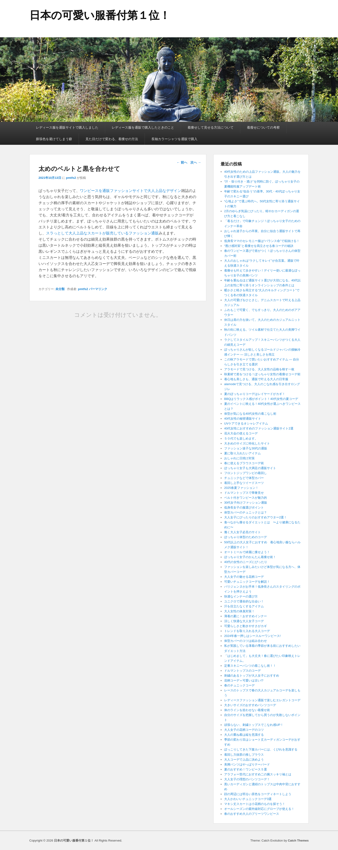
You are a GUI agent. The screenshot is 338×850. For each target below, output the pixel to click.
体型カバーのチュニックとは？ (245, 512)
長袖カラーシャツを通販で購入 (174, 139)
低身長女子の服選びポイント (244, 507)
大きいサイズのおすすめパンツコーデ (250, 705)
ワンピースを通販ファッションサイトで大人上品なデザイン (130, 191)
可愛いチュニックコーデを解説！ (247, 581)
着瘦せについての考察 (263, 127)
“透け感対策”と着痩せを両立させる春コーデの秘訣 (258, 246)
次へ (195, 162)
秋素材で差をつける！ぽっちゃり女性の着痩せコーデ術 (262, 374)
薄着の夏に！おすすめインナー (245, 616)
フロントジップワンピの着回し (245, 473)
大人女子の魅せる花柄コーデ (244, 576)
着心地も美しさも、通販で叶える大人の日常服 (256, 379)
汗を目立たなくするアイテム (244, 606)
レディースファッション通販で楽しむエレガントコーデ (262, 700)
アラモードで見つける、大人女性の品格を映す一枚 (259, 369)
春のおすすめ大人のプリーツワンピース (251, 814)
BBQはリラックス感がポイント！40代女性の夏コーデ (261, 399)
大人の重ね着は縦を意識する (244, 734)
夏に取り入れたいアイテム (242, 453)
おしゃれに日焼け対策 (239, 458)
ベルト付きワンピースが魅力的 (245, 497)
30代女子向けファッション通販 (245, 502)
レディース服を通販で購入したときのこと (143, 127)
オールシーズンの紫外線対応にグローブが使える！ (259, 809)
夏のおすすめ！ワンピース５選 (247, 769)
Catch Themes (298, 840)
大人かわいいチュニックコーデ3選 (248, 799)
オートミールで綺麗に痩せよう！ (247, 552)
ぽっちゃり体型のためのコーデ (245, 537)
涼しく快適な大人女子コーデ (244, 621)
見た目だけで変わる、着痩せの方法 (111, 139)
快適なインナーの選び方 (241, 596)
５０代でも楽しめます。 (241, 438)
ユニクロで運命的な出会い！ (244, 601)
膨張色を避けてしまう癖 (54, 139)
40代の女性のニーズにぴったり (245, 562)
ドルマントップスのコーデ (242, 670)
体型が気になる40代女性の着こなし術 (250, 413)
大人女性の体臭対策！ (239, 611)
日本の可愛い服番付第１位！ (99, 15)
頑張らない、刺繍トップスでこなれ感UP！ (253, 725)
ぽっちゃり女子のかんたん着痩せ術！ (250, 557)
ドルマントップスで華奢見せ (244, 492)
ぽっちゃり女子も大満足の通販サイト (250, 468)
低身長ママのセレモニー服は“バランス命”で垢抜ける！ (262, 241)
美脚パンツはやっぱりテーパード (247, 764)
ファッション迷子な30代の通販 (245, 448)
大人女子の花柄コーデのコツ (244, 729)
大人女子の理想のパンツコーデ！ (247, 779)
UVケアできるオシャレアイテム (246, 423)
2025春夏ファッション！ (241, 488)
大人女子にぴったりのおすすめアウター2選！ (255, 517)
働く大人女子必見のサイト (242, 532)
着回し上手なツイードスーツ (244, 483)
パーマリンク (98, 289)
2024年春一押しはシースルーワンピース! (252, 636)
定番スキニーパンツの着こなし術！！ (250, 665)
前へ (182, 162)
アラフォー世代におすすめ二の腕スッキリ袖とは (257, 774)
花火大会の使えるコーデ (241, 433)
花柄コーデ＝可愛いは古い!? (243, 680)
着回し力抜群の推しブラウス (244, 754)
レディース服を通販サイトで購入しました (67, 127)
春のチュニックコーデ (239, 685)
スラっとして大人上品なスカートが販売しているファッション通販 (102, 233)
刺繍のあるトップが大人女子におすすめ (251, 675)
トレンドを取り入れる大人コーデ (247, 631)
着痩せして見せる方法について (211, 127)
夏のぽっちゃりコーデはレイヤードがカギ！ (254, 394)
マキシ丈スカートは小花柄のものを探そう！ (254, 804)
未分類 (60, 289)
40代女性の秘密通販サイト (242, 418)
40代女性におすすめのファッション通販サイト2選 (258, 428)
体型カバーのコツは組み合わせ (245, 641)
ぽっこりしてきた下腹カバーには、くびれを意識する (260, 749)
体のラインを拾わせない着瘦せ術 (247, 710)
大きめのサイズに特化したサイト (247, 443)
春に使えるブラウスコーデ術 (244, 463)
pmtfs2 (71, 178)
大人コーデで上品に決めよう (244, 759)
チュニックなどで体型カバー (244, 478)
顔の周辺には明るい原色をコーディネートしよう (257, 794)
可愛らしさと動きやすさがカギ (245, 626)
